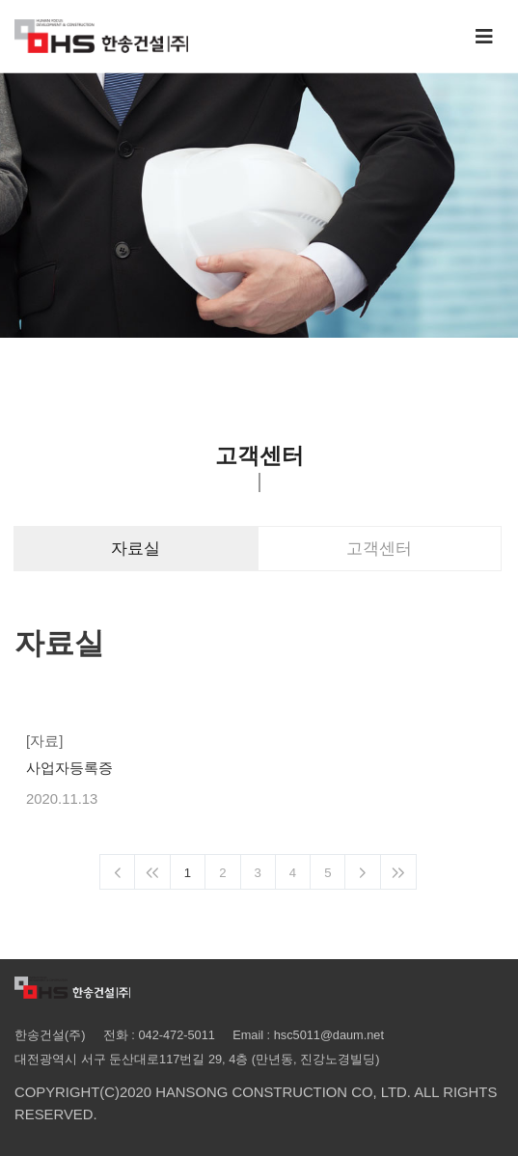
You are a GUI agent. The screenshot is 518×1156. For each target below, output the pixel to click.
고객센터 (379, 548)
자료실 (135, 548)
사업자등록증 (69, 768)
